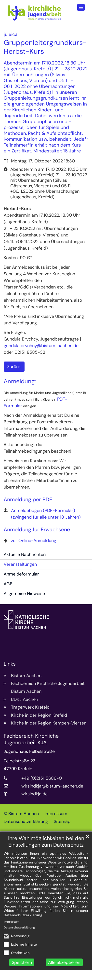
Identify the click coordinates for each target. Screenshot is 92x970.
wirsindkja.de (34, 794)
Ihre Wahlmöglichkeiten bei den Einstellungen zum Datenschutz (46, 841)
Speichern (22, 962)
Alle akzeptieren (64, 962)
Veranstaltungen (20, 564)
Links (10, 664)
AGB (8, 584)
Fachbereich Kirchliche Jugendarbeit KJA (31, 739)
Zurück (14, 367)
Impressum (11, 922)
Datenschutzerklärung (23, 915)
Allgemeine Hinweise (24, 594)
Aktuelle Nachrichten (25, 554)
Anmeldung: (20, 381)
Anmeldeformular (21, 574)
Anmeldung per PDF (28, 499)
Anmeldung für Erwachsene (37, 529)
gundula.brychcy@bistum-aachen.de (41, 346)
